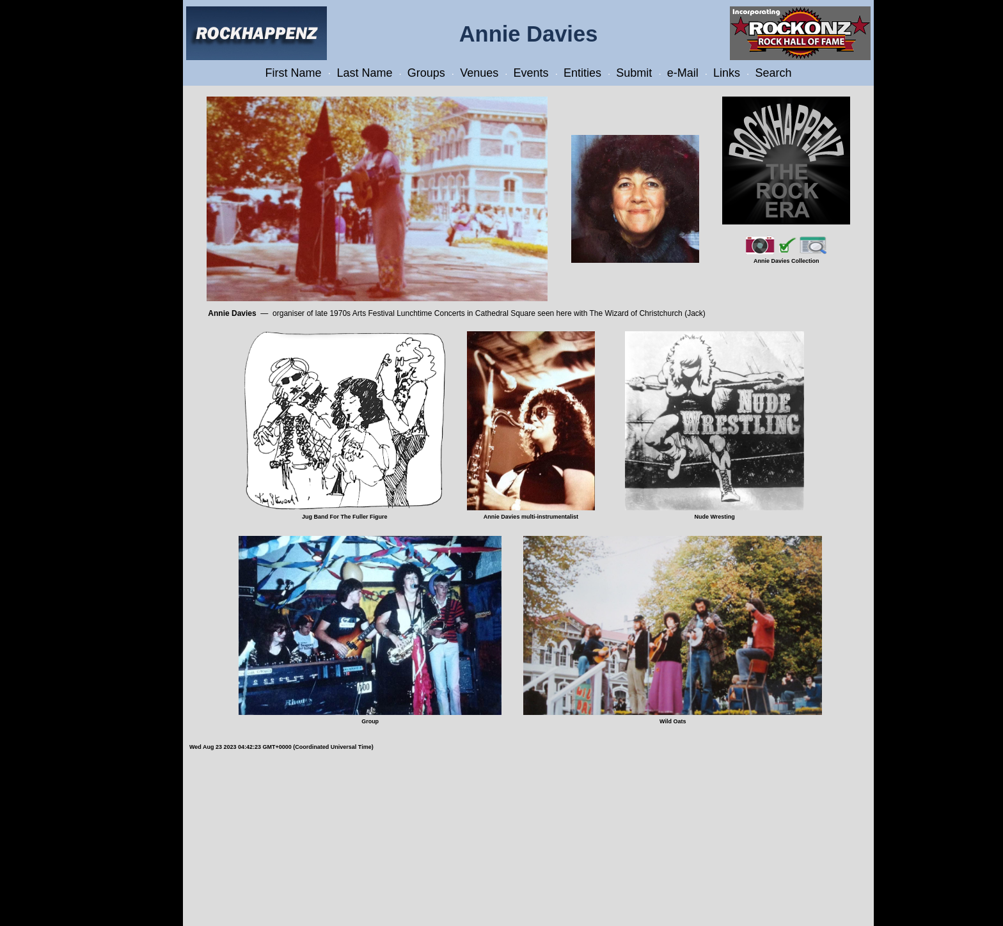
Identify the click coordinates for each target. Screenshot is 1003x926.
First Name (293, 73)
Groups (426, 73)
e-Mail (683, 73)
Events (531, 73)
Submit (634, 73)
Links (726, 73)
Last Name (364, 73)
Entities (582, 73)
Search (773, 73)
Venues (479, 73)
